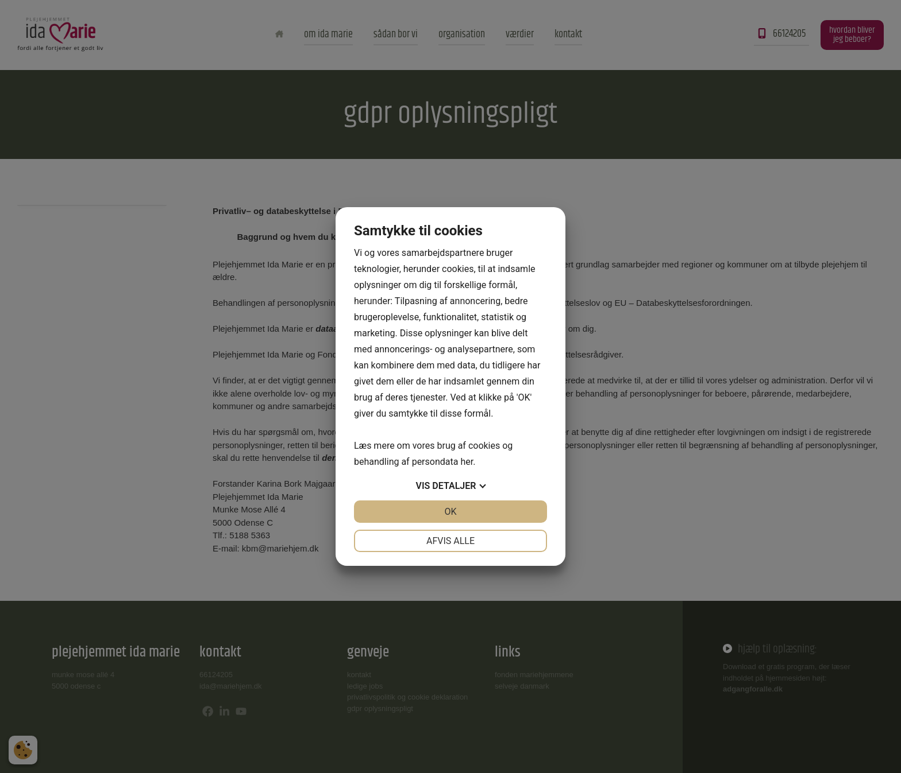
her (466, 461)
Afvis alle (450, 540)
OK (450, 511)
